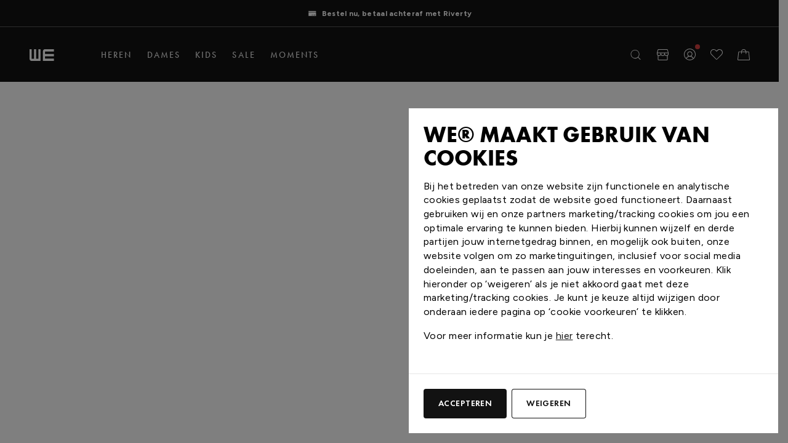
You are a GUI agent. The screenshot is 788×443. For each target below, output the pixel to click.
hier (564, 335)
